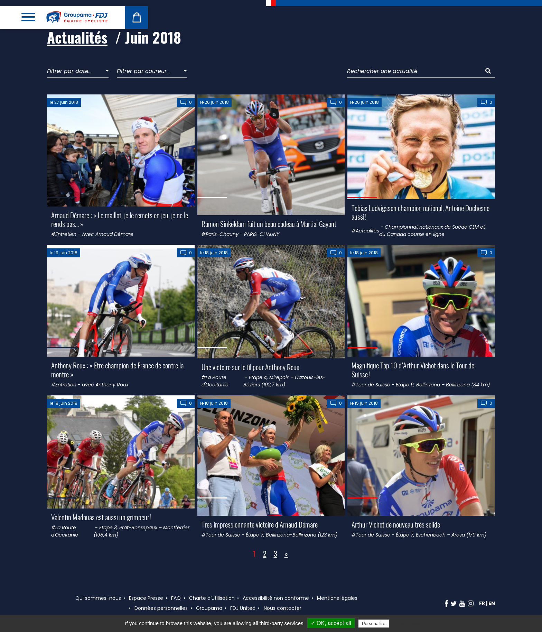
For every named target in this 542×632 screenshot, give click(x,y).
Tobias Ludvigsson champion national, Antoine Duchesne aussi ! (420, 212)
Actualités (77, 37)
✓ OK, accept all (331, 623)
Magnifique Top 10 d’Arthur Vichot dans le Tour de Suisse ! (413, 369)
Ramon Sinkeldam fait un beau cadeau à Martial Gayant (269, 223)
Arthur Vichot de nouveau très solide (396, 524)
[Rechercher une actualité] (414, 71)
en (491, 603)
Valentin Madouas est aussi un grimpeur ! (101, 517)
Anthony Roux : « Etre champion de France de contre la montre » (117, 369)
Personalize (373, 623)
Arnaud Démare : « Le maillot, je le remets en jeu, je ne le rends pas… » (119, 219)
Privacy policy (407, 623)
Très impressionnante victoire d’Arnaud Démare (260, 524)
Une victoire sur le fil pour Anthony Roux (250, 366)
